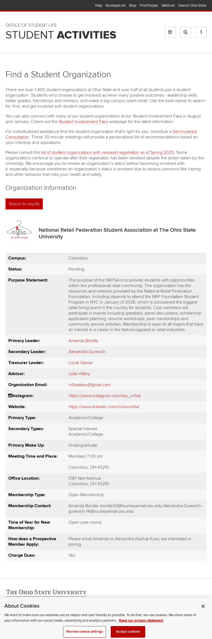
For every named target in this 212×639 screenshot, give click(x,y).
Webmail (168, 5)
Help (98, 5)
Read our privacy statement (141, 622)
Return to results (24, 204)
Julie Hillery (79, 373)
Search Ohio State (192, 5)
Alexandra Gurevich (87, 351)
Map (132, 5)
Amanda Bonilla (83, 340)
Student (61, 35)
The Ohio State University (17, 6)
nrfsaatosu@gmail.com (89, 384)
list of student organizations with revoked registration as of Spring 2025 (107, 152)
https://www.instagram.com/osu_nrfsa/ (104, 395)
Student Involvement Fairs (83, 121)
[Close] (203, 608)
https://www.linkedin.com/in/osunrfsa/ (104, 406)
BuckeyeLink (116, 5)
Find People (149, 5)
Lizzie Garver (80, 362)
